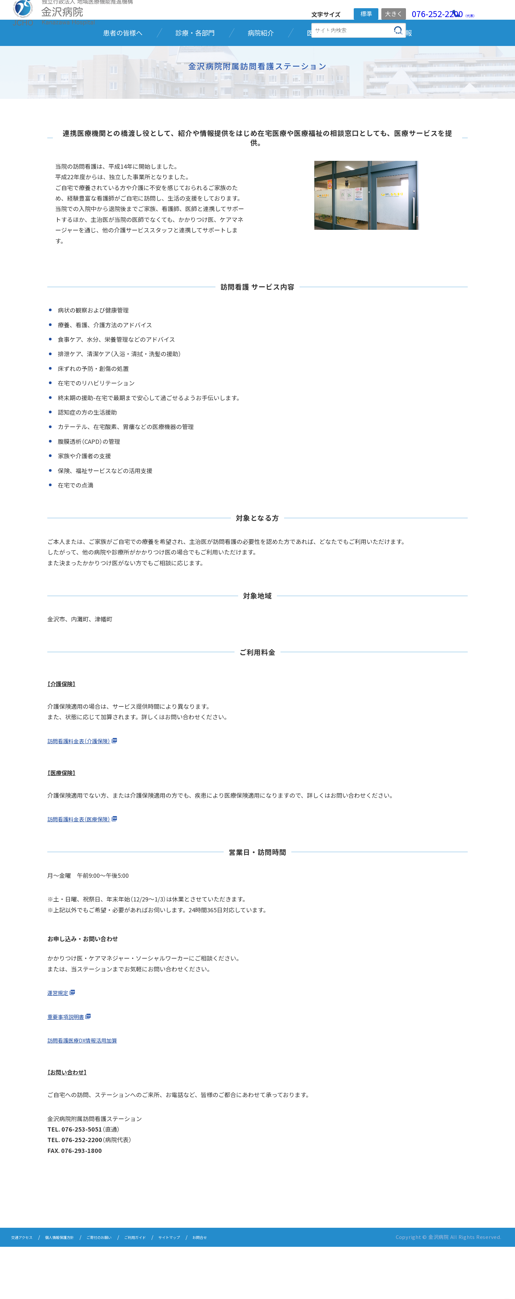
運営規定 (59, 1045)
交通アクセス (25, 1290)
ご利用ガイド (166, 1290)
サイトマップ (208, 1290)
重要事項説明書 (68, 1069)
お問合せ (246, 1290)
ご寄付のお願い (122, 1290)
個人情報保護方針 (72, 1290)
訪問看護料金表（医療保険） (82, 872)
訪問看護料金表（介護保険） (82, 793)
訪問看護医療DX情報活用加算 (86, 1093)
